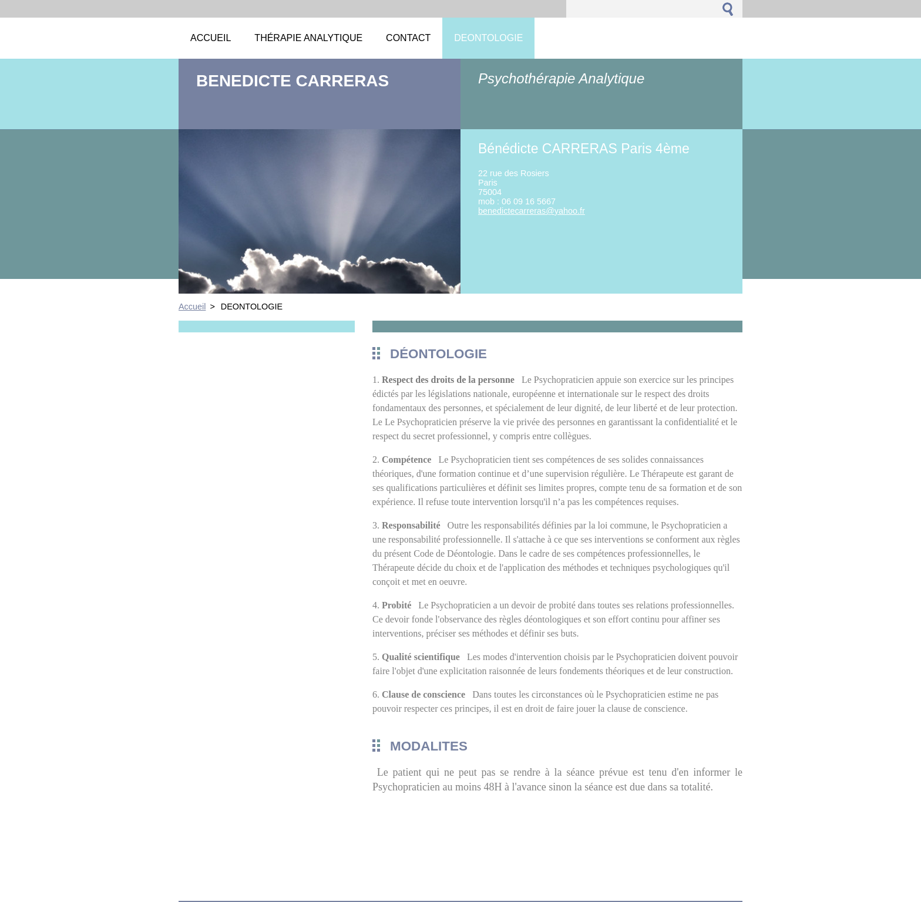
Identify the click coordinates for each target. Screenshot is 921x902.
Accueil (192, 306)
